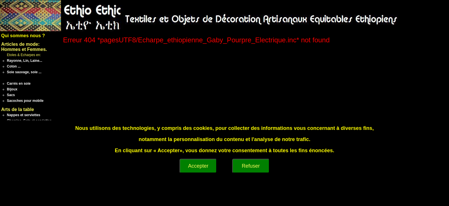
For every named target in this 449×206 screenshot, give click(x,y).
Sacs (11, 95)
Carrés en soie (19, 84)
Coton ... (14, 66)
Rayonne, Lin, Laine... (24, 61)
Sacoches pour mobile (25, 101)
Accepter (198, 166)
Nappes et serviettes (23, 115)
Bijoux (12, 89)
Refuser (251, 166)
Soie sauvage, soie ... (24, 72)
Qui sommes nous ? (23, 35)
